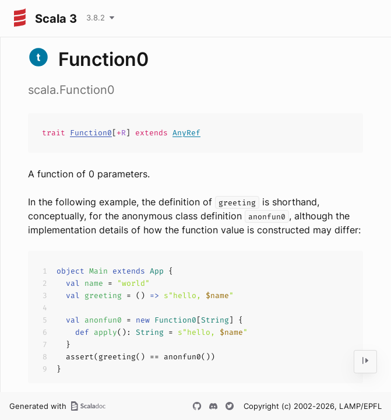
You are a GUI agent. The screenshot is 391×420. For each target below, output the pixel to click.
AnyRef (186, 133)
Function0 (91, 133)
